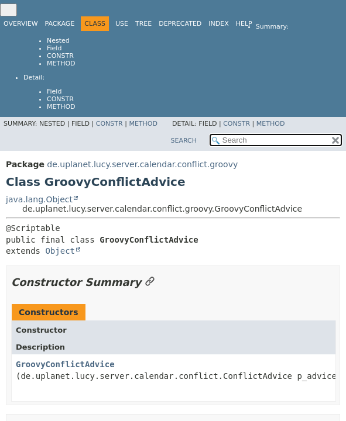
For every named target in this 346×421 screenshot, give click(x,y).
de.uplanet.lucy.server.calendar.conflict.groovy (142, 164)
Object (60, 251)
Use (121, 23)
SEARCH (183, 140)
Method (61, 63)
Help (244, 23)
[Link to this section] (150, 282)
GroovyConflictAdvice (65, 364)
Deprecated (180, 23)
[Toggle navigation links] (8, 10)
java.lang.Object (39, 199)
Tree (143, 23)
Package (60, 23)
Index (218, 23)
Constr (60, 56)
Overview (21, 23)
